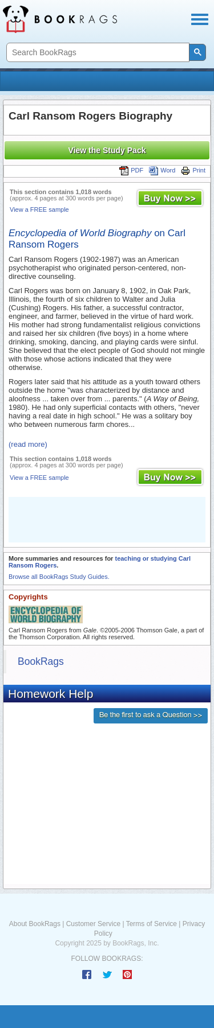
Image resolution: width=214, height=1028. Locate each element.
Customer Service (93, 924)
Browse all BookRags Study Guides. (59, 576)
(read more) (28, 444)
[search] (96, 52)
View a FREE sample (39, 209)
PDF (131, 170)
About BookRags (34, 924)
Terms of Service (151, 924)
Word (162, 170)
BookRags (41, 661)
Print (193, 170)
